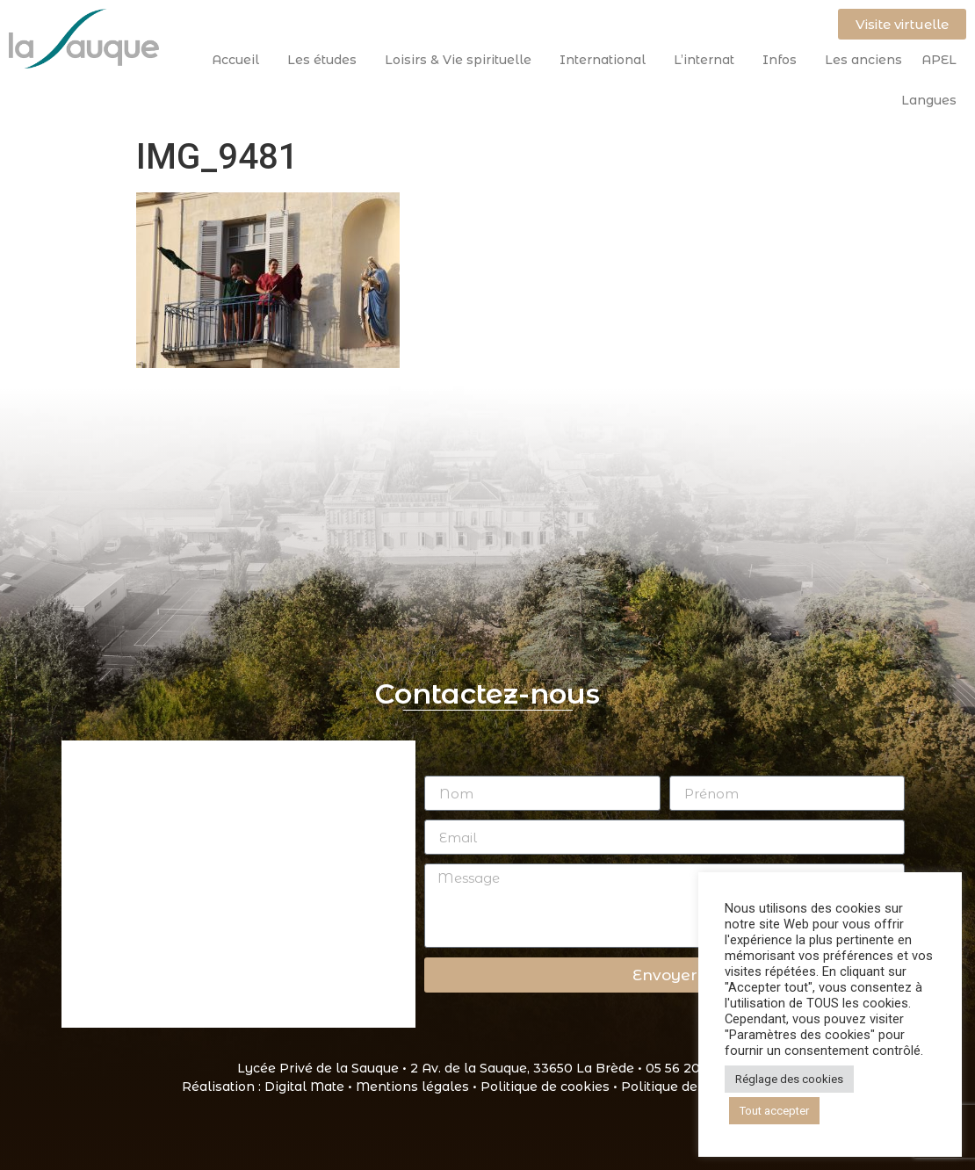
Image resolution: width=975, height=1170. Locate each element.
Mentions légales (412, 1086)
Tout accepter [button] (774, 1110)
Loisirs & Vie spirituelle (462, 60)
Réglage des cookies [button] (789, 1079)
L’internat (708, 60)
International (607, 60)
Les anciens (863, 60)
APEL (939, 60)
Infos (783, 60)
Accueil (240, 60)
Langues (929, 100)
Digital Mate (304, 1086)
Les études (326, 60)
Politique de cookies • (550, 1086)
